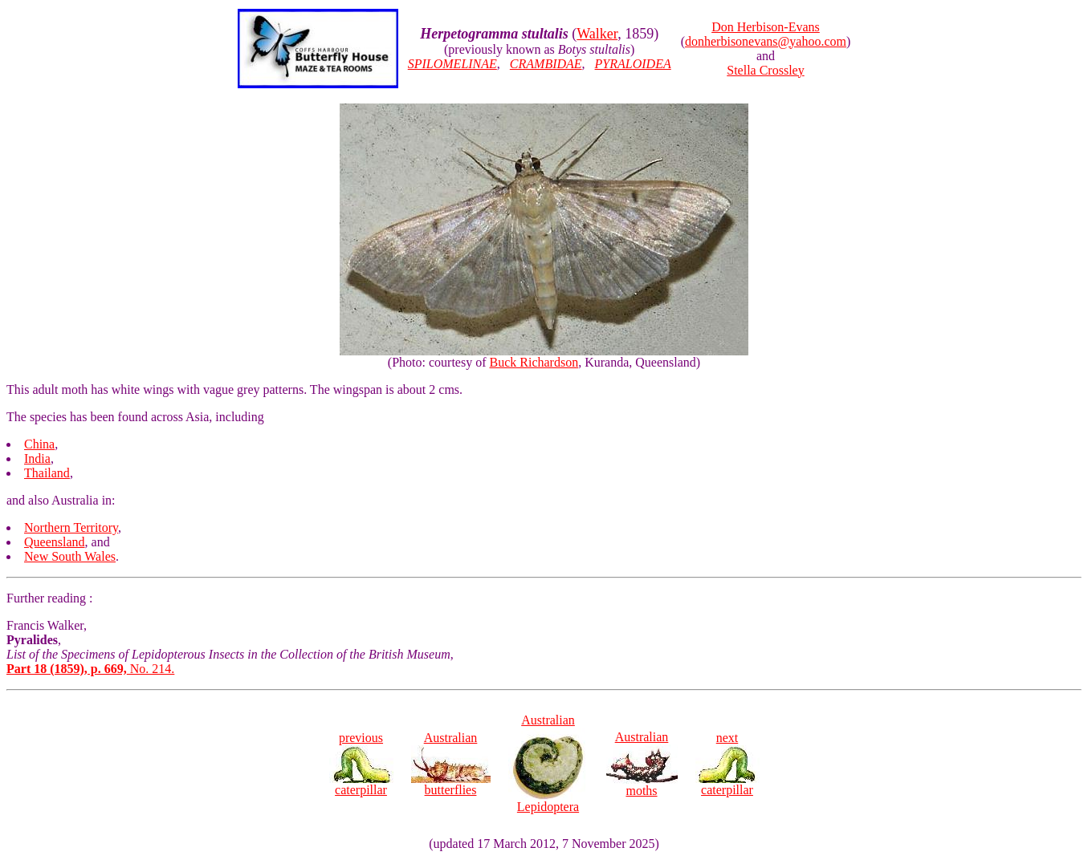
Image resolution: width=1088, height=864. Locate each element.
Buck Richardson (534, 362)
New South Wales (70, 556)
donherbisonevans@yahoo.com (765, 41)
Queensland (54, 542)
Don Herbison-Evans (765, 27)
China (39, 444)
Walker (597, 34)
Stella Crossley (765, 70)
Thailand (47, 473)
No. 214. (90, 668)
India (37, 458)
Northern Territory (71, 527)
